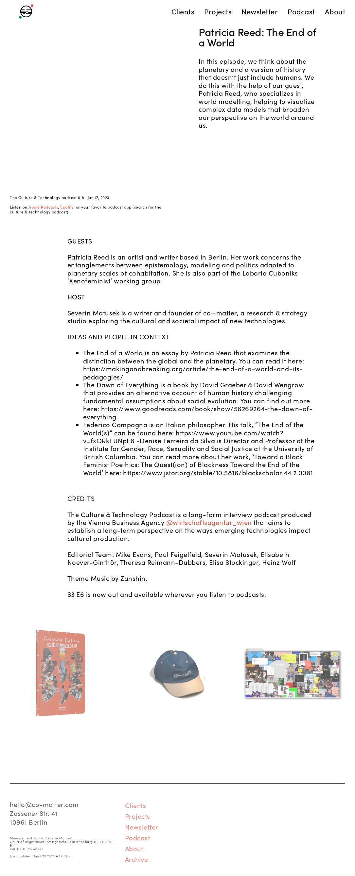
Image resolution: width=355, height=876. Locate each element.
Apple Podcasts (43, 207)
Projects (137, 815)
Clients (135, 805)
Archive (136, 859)
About (134, 848)
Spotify (67, 207)
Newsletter (141, 826)
